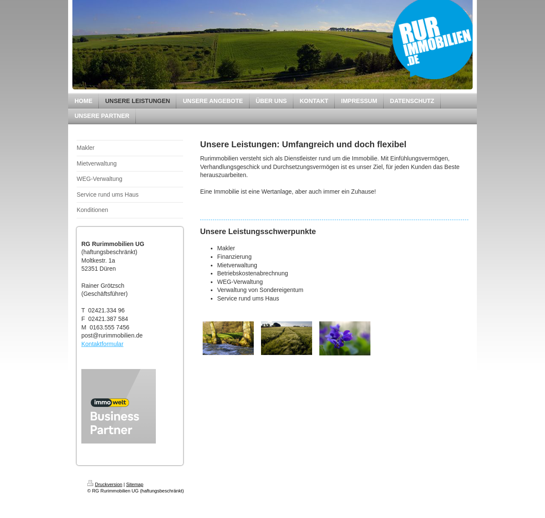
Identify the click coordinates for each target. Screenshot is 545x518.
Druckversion (104, 484)
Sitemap (134, 484)
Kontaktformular (102, 344)
